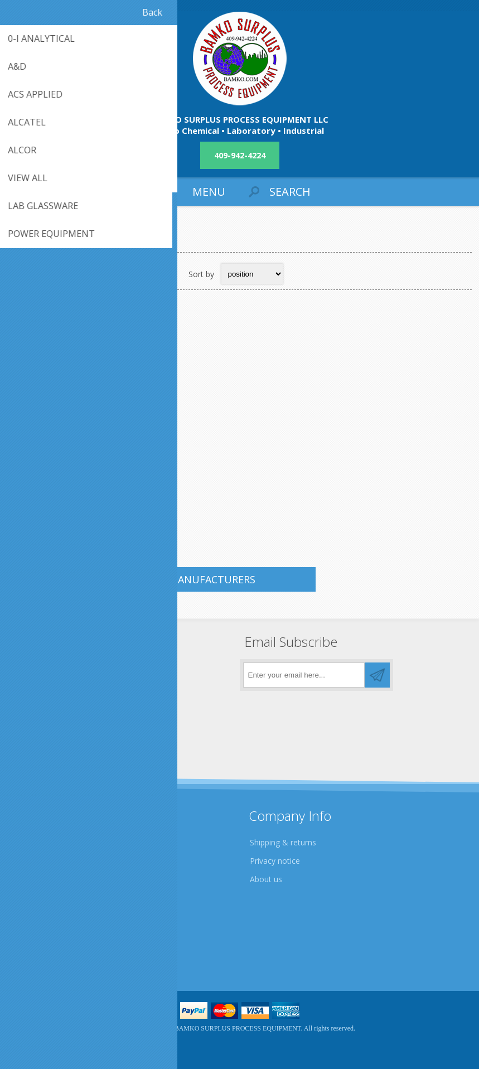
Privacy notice (275, 860)
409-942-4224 (239, 155)
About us (266, 879)
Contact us (35, 932)
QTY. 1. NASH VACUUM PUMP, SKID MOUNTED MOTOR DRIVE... (84, 469)
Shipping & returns (283, 842)
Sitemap (30, 951)
